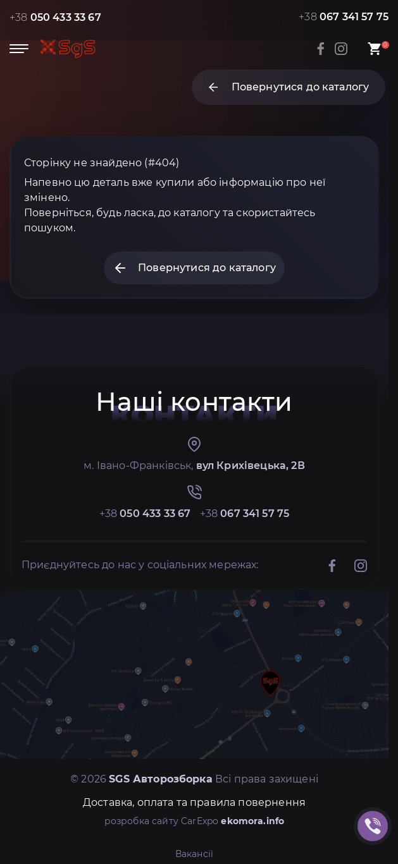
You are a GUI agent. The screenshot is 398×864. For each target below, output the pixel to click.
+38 (55, 17)
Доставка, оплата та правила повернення (194, 802)
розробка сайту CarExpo (194, 821)
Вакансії (194, 854)
